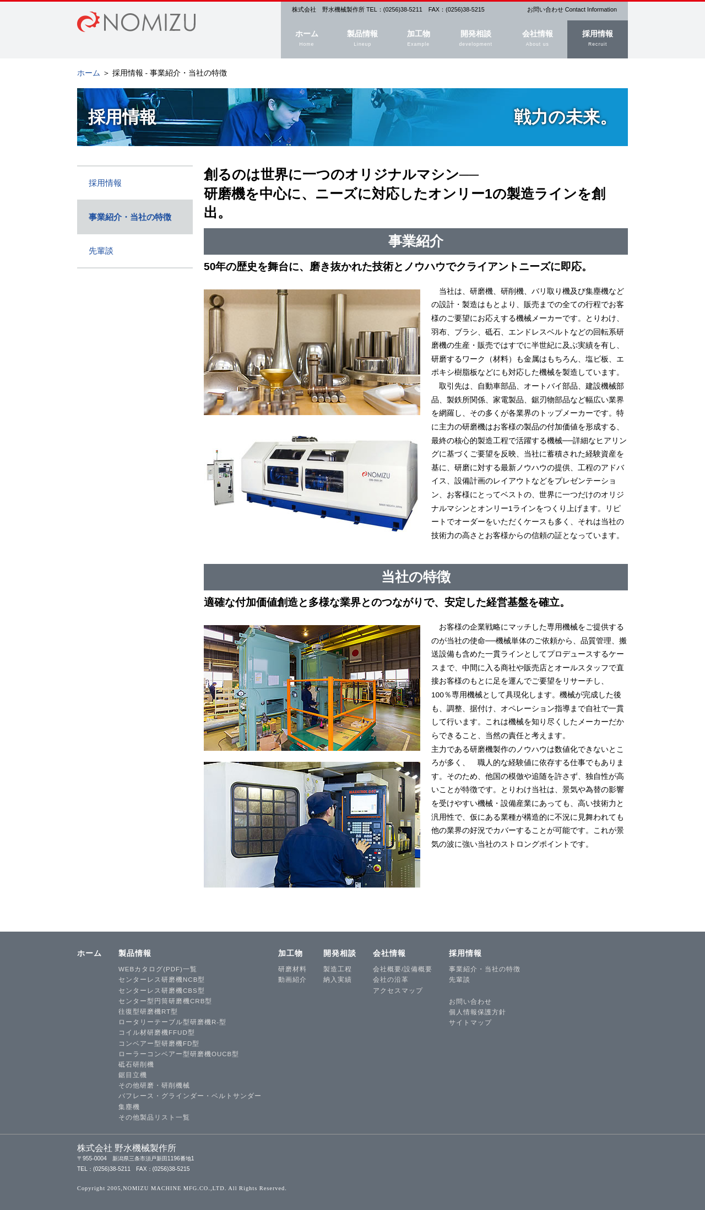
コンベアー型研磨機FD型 (158, 1043)
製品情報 (363, 39)
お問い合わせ (470, 1001)
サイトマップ (470, 1022)
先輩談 (101, 250)
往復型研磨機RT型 (148, 1011)
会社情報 (537, 39)
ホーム (307, 39)
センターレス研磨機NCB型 (161, 979)
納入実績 (337, 979)
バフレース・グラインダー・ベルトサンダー (190, 1096)
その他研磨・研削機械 (154, 1085)
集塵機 (129, 1107)
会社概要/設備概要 (402, 969)
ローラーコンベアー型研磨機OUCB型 (178, 1054)
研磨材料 (292, 969)
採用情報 (597, 39)
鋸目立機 (132, 1075)
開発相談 (475, 39)
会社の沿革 (391, 979)
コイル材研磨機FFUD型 (156, 1032)
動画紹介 (292, 979)
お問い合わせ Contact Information (572, 9)
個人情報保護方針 (477, 1012)
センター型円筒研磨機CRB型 (165, 1001)
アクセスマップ (398, 990)
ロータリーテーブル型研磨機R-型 (172, 1022)
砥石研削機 (136, 1064)
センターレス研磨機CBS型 (161, 990)
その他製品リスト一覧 (154, 1117)
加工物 (418, 39)
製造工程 (337, 969)
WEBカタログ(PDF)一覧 (157, 969)
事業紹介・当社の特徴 (130, 217)
